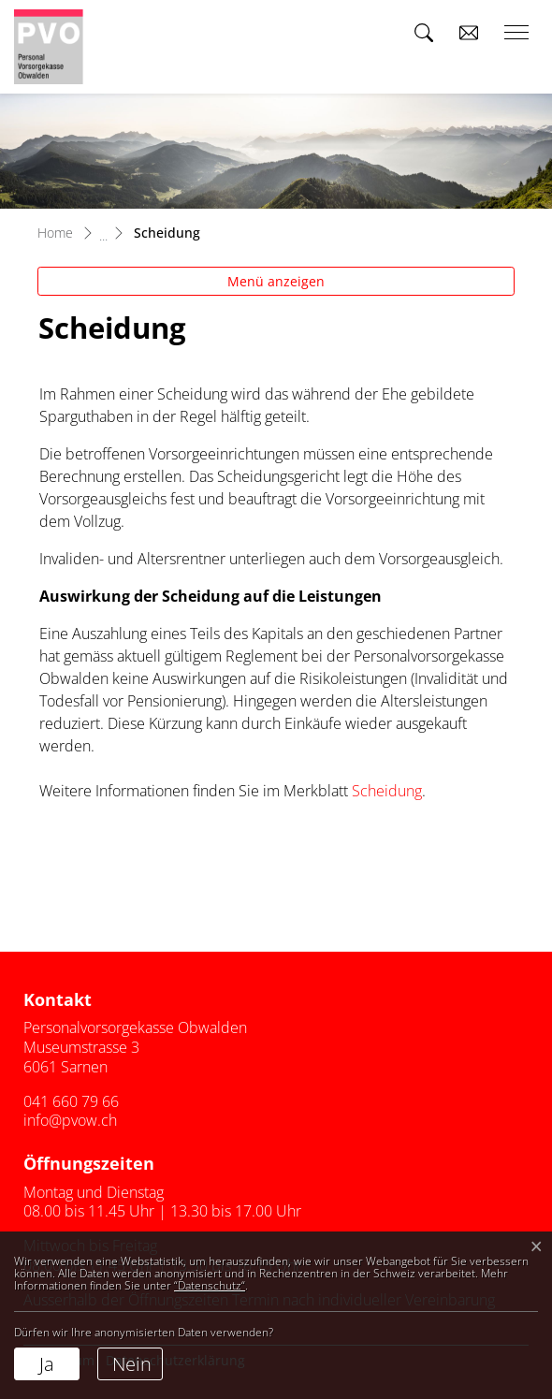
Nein (132, 1364)
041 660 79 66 (71, 1101)
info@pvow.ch (70, 1120)
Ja (46, 1364)
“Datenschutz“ (209, 1285)
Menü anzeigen (276, 281)
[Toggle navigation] (510, 33)
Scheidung (387, 790)
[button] (424, 33)
